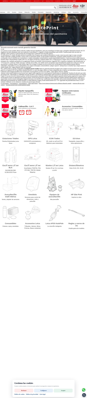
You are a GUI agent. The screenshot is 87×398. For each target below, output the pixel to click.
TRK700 (33, 170)
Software (63, 12)
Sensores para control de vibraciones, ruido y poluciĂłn (32, 199)
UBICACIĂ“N (36, 1)
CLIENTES (57, 1)
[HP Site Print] (43, 30)
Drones (20, 12)
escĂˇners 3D (36, 93)
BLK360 (7, 171)
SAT (43, 1)
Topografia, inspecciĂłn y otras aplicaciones (76, 143)
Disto (69, 12)
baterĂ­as (71, 110)
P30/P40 (34, 168)
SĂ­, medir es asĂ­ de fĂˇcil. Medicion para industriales (54, 143)
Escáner (14, 12)
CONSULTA (28, 1)
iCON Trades (54, 139)
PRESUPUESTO (67, 1)
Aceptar (63, 390)
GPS (8, 12)
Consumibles (77, 107)
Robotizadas (11, 141)
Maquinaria (48, 12)
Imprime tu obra (76, 197)
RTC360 (27, 170)
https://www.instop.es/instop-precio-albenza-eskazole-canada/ (55, 83)
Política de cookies (19, 394)
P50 (39, 168)
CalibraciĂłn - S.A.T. (26, 107)
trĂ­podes (81, 108)
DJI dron (76, 139)
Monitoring (56, 12)
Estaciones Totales (10, 139)
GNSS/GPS (27, 141)
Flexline (4, 141)
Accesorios (76, 12)
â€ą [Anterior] (3, 30)
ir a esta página (5, 83)
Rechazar (23, 390)
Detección (27, 12)
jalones (66, 110)
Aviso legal (42, 394)
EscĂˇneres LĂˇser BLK (11, 167)
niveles (28, 94)
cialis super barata (33, 83)
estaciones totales (22, 94)
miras (63, 110)
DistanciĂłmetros (76, 166)
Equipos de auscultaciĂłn (54, 196)
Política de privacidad (32, 394)
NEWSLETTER (49, 1)
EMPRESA (5, 1)
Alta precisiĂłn (54, 200)
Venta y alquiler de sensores (10, 200)
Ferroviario (40, 12)
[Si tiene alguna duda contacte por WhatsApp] (83, 389)
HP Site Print (76, 195)
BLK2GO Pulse (11, 173)
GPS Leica (32, 139)
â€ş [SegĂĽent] (84, 30)
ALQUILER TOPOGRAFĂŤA (17, 1)
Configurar (43, 390)
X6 (82, 168)
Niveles (34, 12)
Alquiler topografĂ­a (26, 91)
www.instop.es (14, 83)
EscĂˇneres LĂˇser (32, 166)
